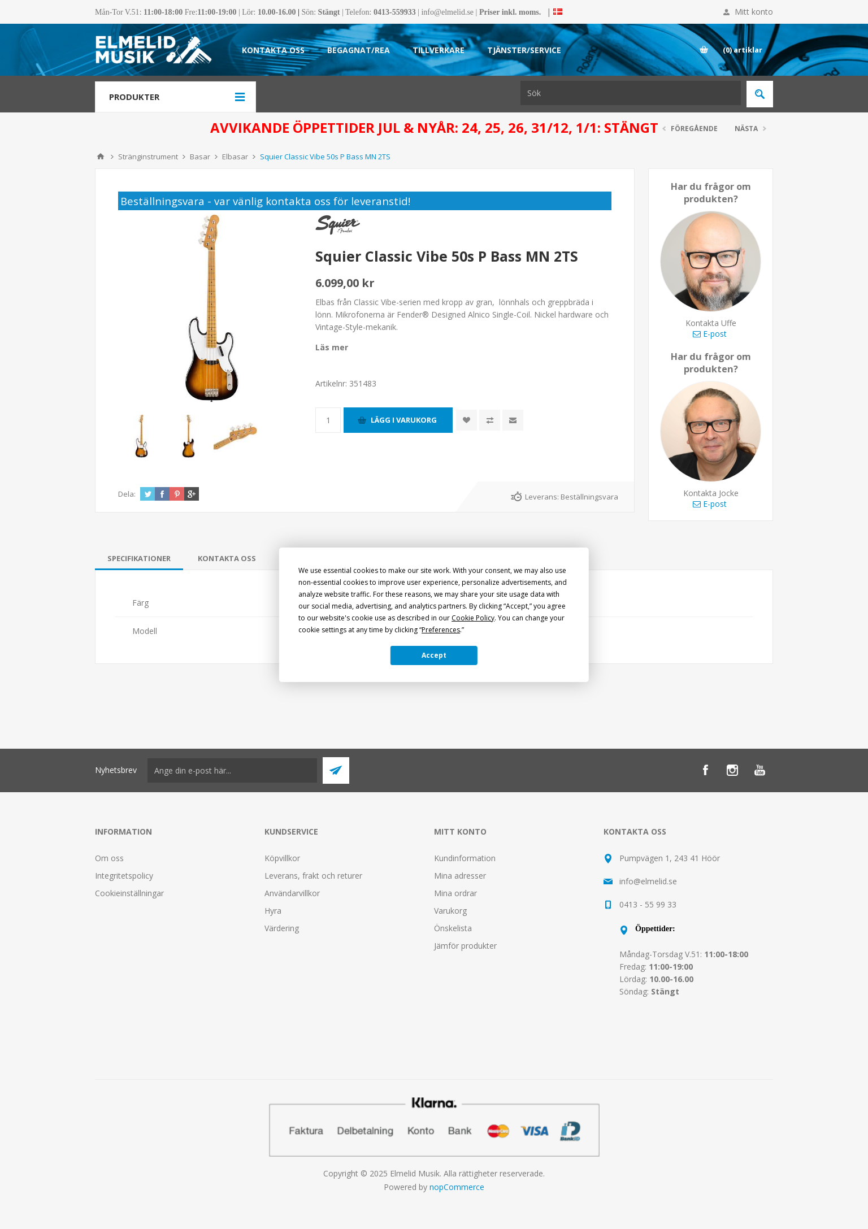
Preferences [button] (441, 630)
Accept (434, 655)
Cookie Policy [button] (473, 618)
